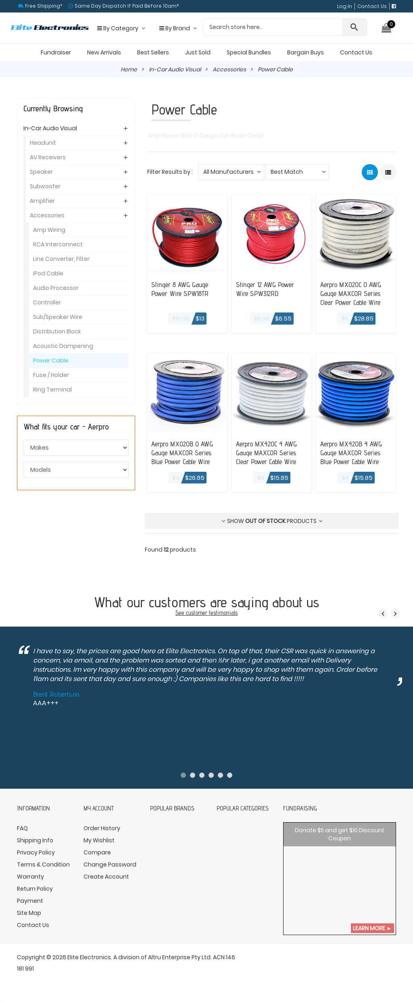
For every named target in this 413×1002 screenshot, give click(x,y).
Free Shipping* (43, 5)
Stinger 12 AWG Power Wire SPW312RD (266, 289)
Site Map (29, 912)
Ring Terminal (52, 389)
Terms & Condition (43, 864)
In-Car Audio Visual (175, 69)
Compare (97, 852)
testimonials (223, 613)
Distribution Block (57, 331)
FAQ (22, 828)
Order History (101, 828)
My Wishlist (99, 840)
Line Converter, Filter (61, 259)
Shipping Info (35, 840)
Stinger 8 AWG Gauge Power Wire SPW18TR (181, 289)
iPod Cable (48, 273)
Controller (47, 302)
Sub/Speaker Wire (57, 317)
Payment (30, 900)
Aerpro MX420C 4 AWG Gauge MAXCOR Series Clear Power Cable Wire (268, 452)
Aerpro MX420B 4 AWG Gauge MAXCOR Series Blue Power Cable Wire (352, 452)
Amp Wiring (49, 230)
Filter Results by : (170, 172)
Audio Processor (56, 288)
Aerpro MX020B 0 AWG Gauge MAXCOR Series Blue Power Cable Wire (184, 452)
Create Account (106, 876)
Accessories (229, 69)
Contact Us (372, 6)
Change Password (109, 864)
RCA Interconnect (58, 244)
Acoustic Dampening (63, 346)
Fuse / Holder (51, 375)
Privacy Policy (36, 852)
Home (128, 69)
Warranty (30, 876)
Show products (272, 521)
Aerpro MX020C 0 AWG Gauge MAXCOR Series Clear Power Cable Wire (352, 293)
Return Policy (35, 888)
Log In (344, 6)
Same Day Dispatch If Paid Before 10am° (126, 5)
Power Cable (51, 360)
